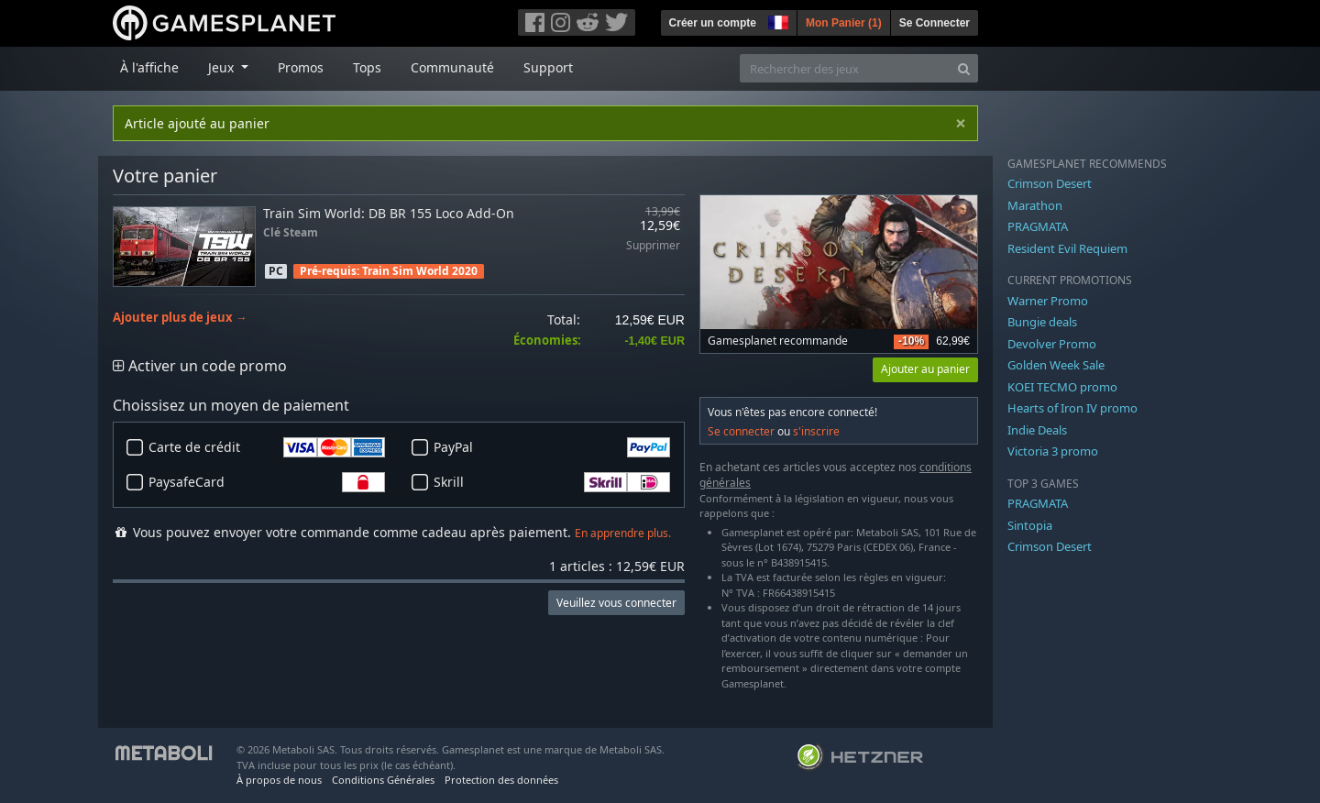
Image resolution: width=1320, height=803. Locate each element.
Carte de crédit (266, 447)
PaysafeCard (266, 482)
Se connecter (741, 431)
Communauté (452, 67)
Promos (301, 67)
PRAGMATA (1037, 226)
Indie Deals (1037, 430)
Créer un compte (712, 22)
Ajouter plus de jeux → (180, 317)
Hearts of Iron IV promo (1072, 408)
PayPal (552, 447)
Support (548, 67)
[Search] (964, 68)
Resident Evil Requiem (1067, 248)
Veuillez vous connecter (616, 602)
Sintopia (1029, 525)
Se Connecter (934, 22)
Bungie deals (1042, 322)
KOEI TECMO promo (1062, 387)
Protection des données (501, 779)
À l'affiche (149, 67)
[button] (776, 20)
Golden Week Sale (1056, 365)
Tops (367, 67)
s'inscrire (816, 431)
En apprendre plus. (623, 533)
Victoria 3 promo (1052, 451)
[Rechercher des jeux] (845, 68)
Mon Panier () (844, 22)
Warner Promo (1047, 300)
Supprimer (653, 246)
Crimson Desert (1049, 183)
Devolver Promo (1051, 344)
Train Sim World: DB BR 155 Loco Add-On (388, 213)
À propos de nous (279, 779)
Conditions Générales (383, 779)
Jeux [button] (222, 67)
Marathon (1034, 205)
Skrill (552, 482)
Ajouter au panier (925, 369)
